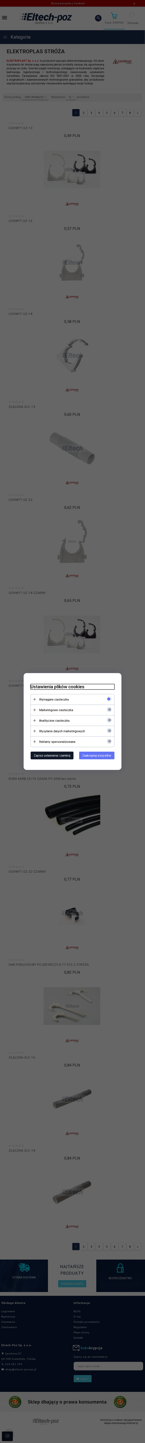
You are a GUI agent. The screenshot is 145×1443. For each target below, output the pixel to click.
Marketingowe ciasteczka (55, 710)
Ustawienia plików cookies (56, 686)
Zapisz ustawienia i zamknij (50, 755)
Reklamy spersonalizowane (56, 741)
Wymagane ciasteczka (52, 699)
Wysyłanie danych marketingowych (60, 731)
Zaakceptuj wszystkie (98, 755)
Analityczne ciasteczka (53, 720)
